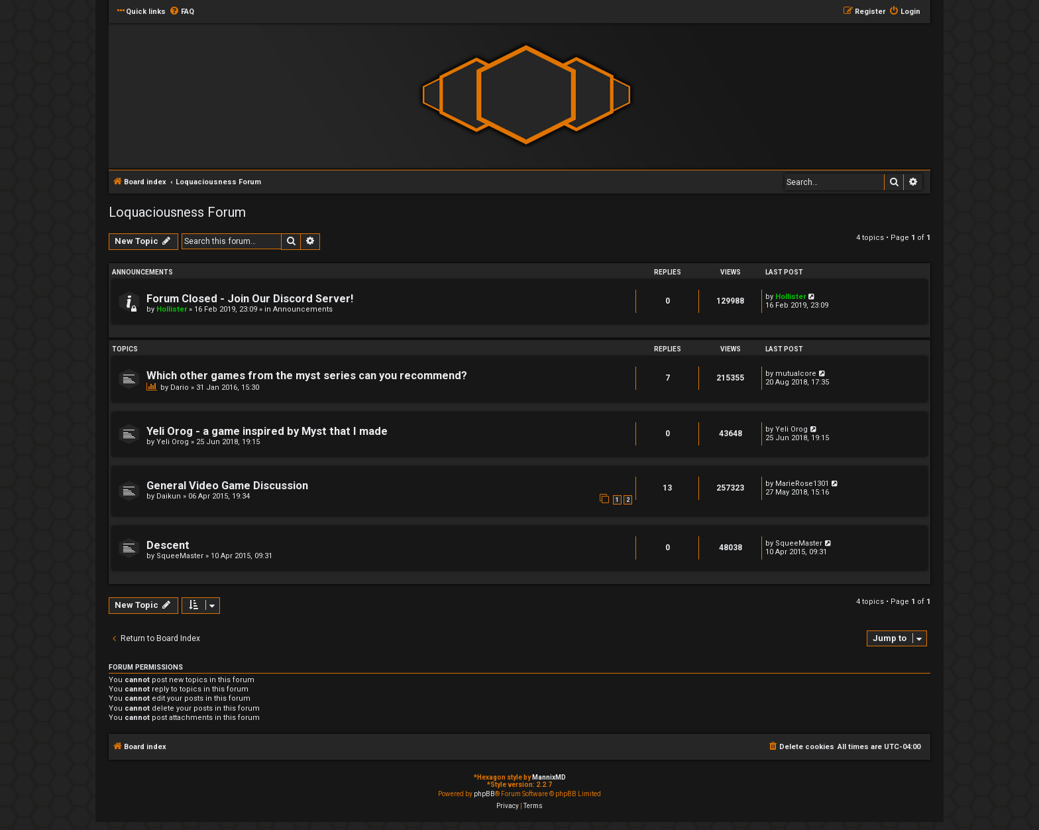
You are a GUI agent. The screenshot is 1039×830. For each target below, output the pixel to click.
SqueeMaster (179, 556)
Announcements (303, 309)
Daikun (168, 496)
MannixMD (549, 777)
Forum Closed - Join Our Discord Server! (249, 298)
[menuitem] (181, 12)
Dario (179, 387)
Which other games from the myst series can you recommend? (306, 375)
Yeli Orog (172, 442)
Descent (168, 545)
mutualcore (795, 373)
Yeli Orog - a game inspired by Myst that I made (267, 431)
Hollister (171, 309)
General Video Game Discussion (227, 485)
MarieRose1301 (802, 483)
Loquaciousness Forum (177, 212)
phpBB (484, 794)
